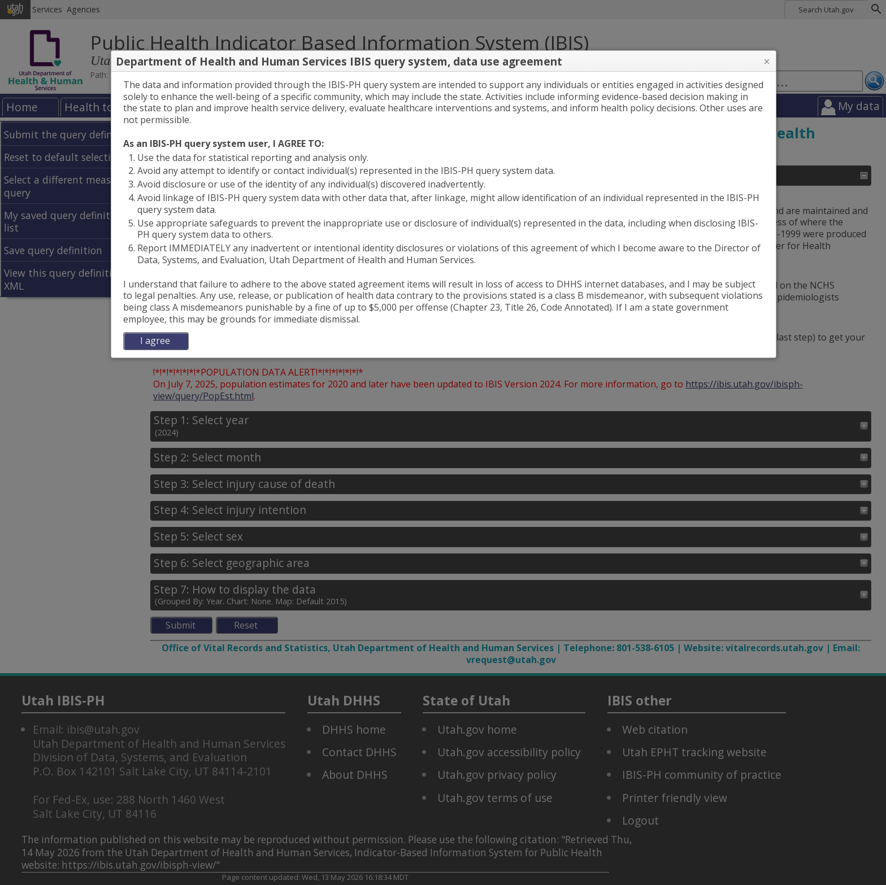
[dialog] (443, 215)
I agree (155, 340)
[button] (766, 61)
